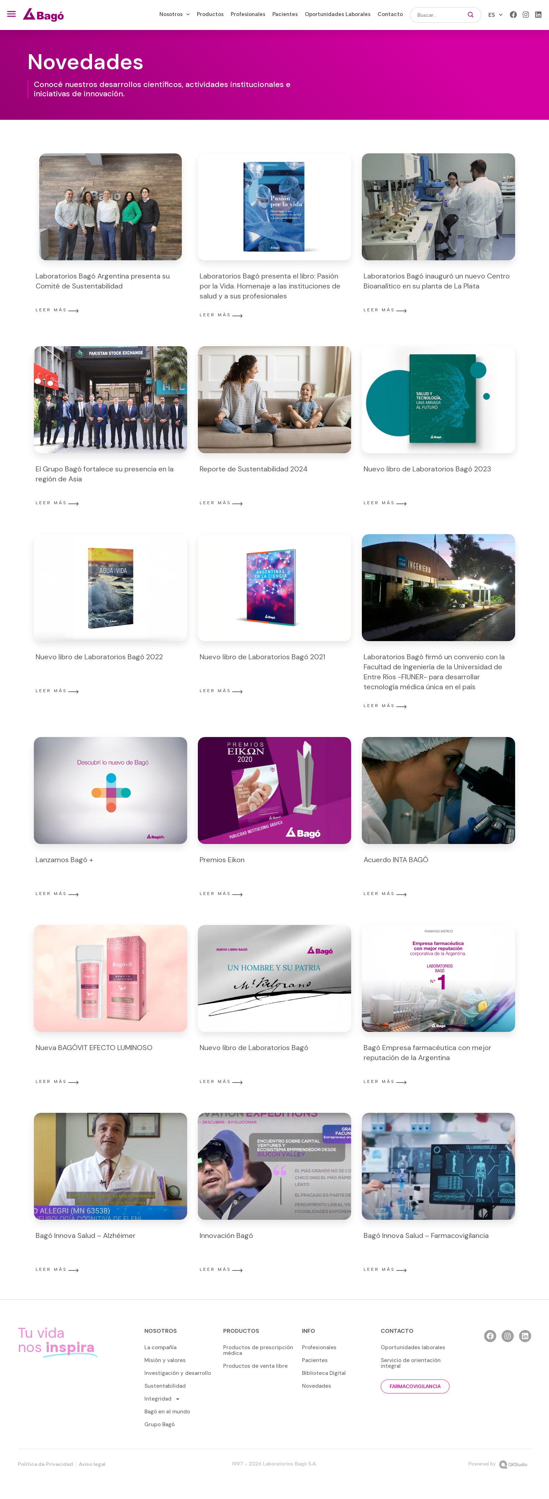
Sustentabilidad (165, 1386)
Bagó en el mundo (167, 1411)
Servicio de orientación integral (411, 1363)
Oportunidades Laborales (337, 14)
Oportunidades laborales (413, 1347)
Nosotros (174, 14)
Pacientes (285, 14)
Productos (210, 14)
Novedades (316, 1386)
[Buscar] (470, 15)
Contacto (390, 14)
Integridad (162, 1399)
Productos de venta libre (255, 1366)
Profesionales (248, 14)
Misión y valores (165, 1360)
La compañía (160, 1347)
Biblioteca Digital (324, 1373)
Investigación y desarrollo (177, 1373)
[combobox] (435, 15)
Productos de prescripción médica (258, 1350)
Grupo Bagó (159, 1424)
